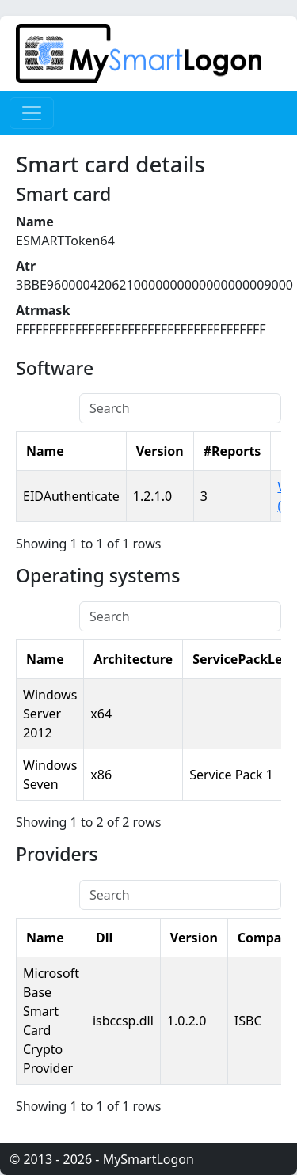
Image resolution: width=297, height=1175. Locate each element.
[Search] (180, 408)
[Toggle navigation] (32, 113)
